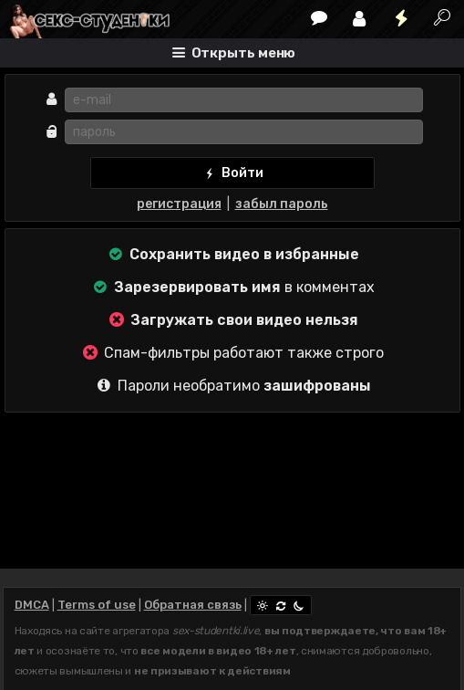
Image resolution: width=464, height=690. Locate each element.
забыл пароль (281, 204)
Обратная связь (193, 605)
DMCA (32, 605)
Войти (232, 173)
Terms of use (96, 605)
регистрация (179, 204)
